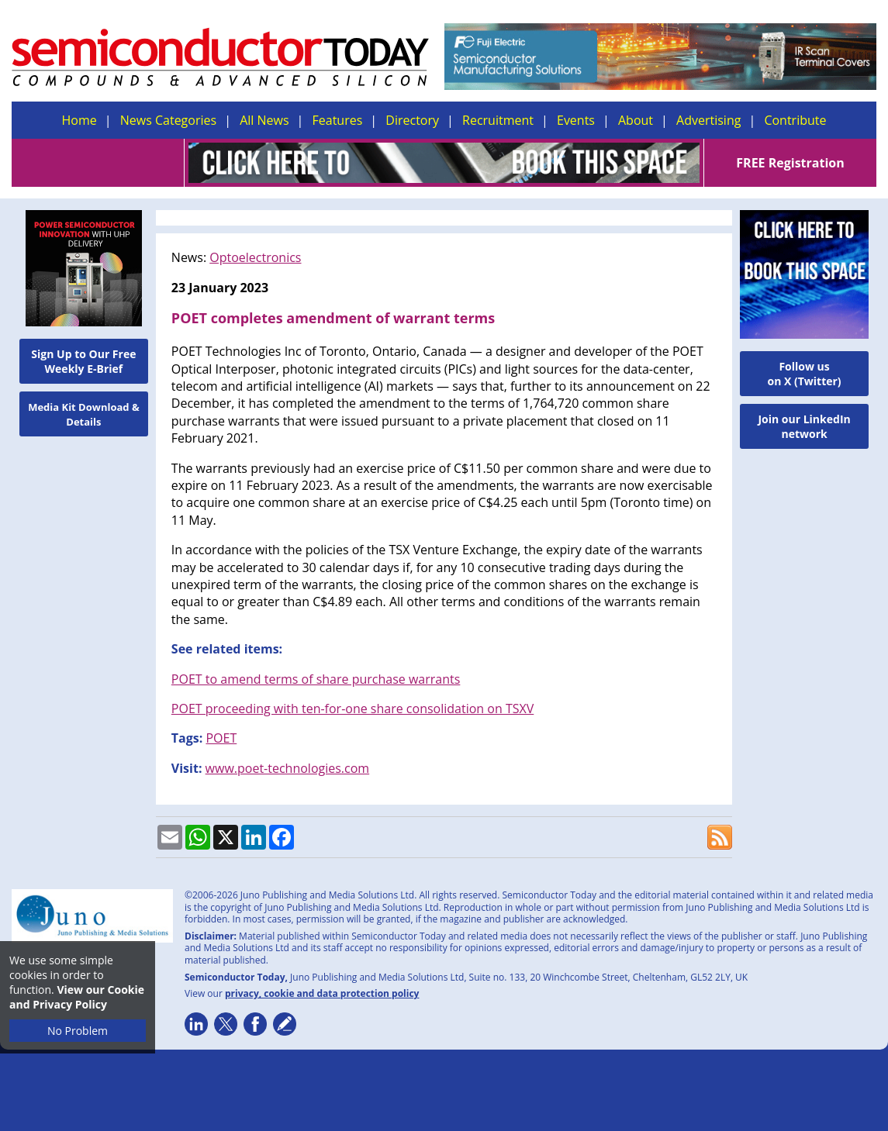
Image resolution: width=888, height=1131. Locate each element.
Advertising (708, 120)
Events (576, 120)
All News (264, 120)
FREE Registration (790, 162)
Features (338, 120)
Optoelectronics (255, 257)
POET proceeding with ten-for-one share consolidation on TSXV (352, 708)
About (635, 120)
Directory (412, 120)
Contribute (795, 120)
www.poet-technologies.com (288, 768)
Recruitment (498, 120)
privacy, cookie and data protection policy (322, 993)
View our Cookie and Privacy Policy (76, 997)
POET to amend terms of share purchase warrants (316, 679)
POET (221, 738)
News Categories (168, 120)
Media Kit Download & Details (84, 414)
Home (79, 120)
